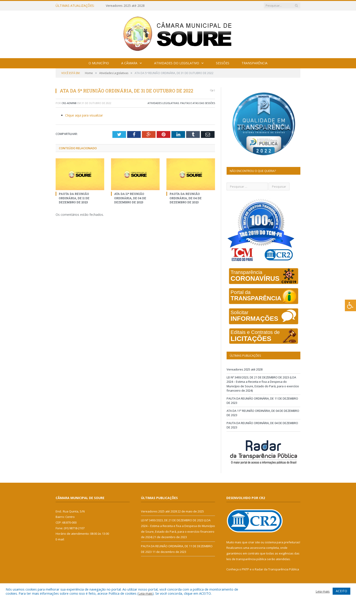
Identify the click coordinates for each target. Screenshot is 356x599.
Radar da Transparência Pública (277, 569)
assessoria (257, 548)
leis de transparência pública (246, 559)
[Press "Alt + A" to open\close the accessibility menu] (350, 305)
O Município (99, 63)
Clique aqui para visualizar (84, 115)
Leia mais (145, 593)
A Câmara (129, 63)
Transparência (254, 63)
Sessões (222, 63)
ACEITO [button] (341, 591)
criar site (254, 542)
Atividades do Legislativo (176, 63)
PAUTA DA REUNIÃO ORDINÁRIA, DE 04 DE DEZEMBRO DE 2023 (186, 198)
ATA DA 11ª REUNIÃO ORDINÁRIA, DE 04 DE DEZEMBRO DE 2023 (130, 198)
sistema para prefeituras (282, 542)
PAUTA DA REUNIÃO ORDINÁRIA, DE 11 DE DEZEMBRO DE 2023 (74, 198)
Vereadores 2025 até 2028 (125, 6)
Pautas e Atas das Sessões (197, 103)
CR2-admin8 (69, 103)
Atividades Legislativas (163, 103)
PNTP (245, 569)
